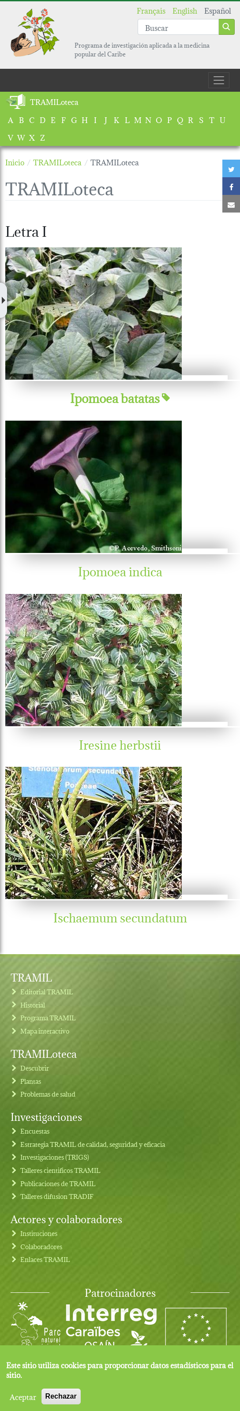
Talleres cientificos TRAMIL (60, 1170)
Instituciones (38, 1233)
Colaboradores (41, 1246)
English (184, 10)
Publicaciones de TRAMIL (58, 1183)
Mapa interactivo (44, 1031)
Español (217, 10)
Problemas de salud (47, 1094)
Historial (32, 1005)
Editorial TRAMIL (46, 991)
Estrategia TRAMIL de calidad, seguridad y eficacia (92, 1144)
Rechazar (61, 1402)
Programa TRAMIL (48, 1017)
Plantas (30, 1081)
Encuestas (34, 1131)
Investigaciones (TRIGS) (54, 1157)
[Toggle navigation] (218, 80)
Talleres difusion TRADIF (57, 1196)
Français (151, 10)
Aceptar (23, 1402)
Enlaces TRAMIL (45, 1259)
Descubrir (34, 1068)
